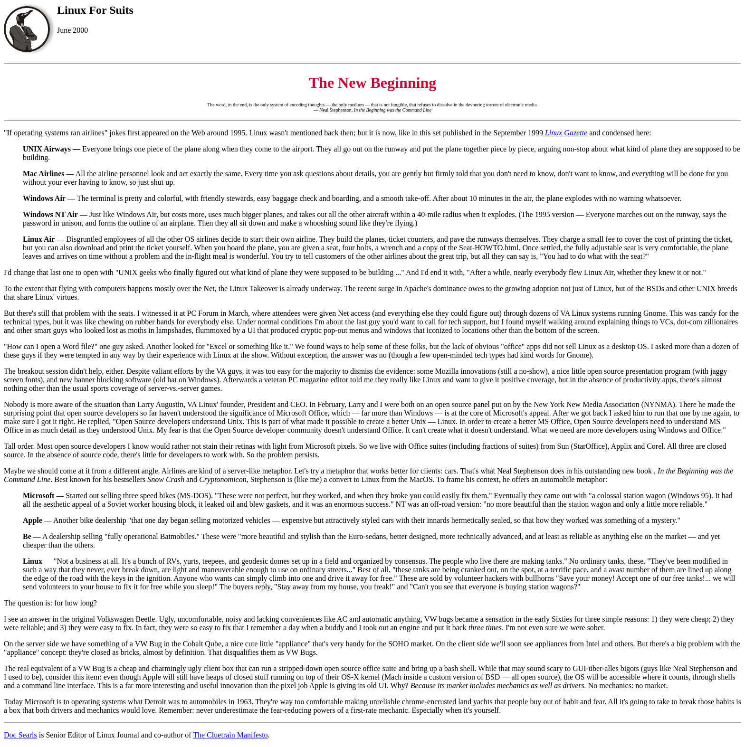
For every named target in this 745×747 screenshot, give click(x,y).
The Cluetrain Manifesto (230, 735)
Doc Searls (20, 735)
